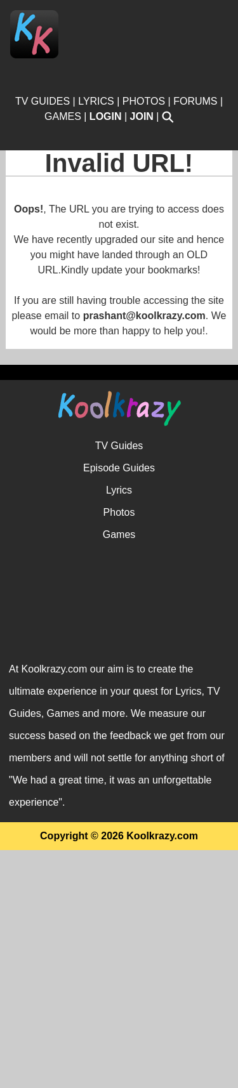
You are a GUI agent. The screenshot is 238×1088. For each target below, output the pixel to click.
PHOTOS (143, 101)
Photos (119, 750)
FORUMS (195, 101)
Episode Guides (119, 705)
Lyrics (119, 728)
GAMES (62, 116)
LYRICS (96, 101)
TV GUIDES (42, 101)
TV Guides (119, 683)
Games (119, 772)
